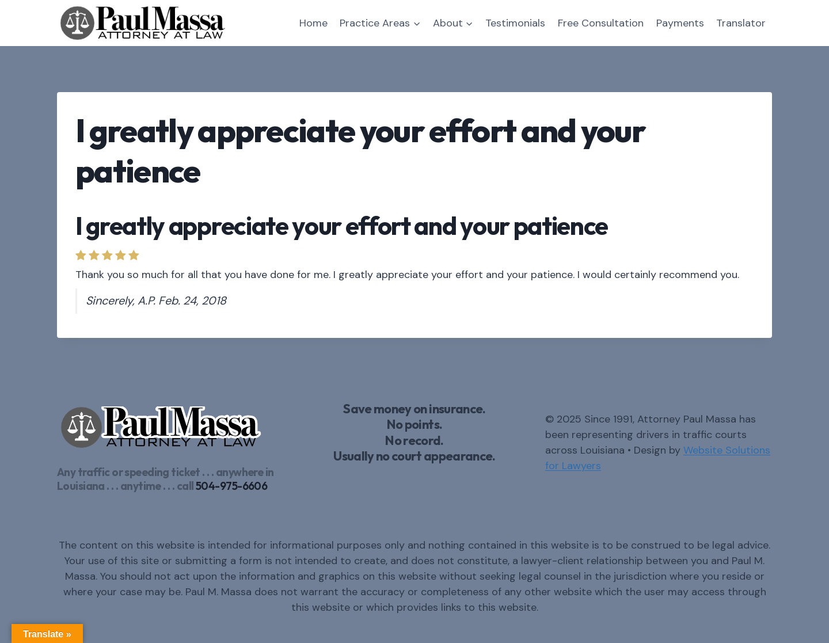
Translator (741, 23)
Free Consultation (601, 23)
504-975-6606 (231, 486)
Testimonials (515, 23)
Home (313, 23)
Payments (680, 23)
